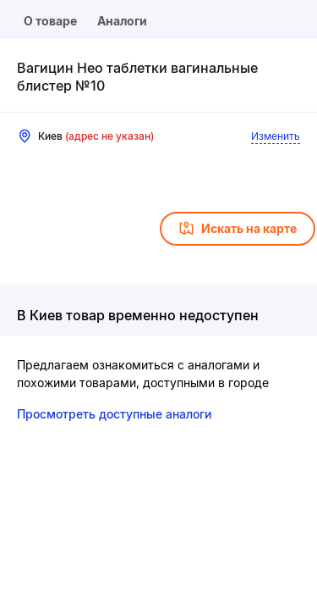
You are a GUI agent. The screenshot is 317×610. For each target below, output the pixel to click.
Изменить (275, 136)
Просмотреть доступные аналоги (114, 414)
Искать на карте (237, 228)
